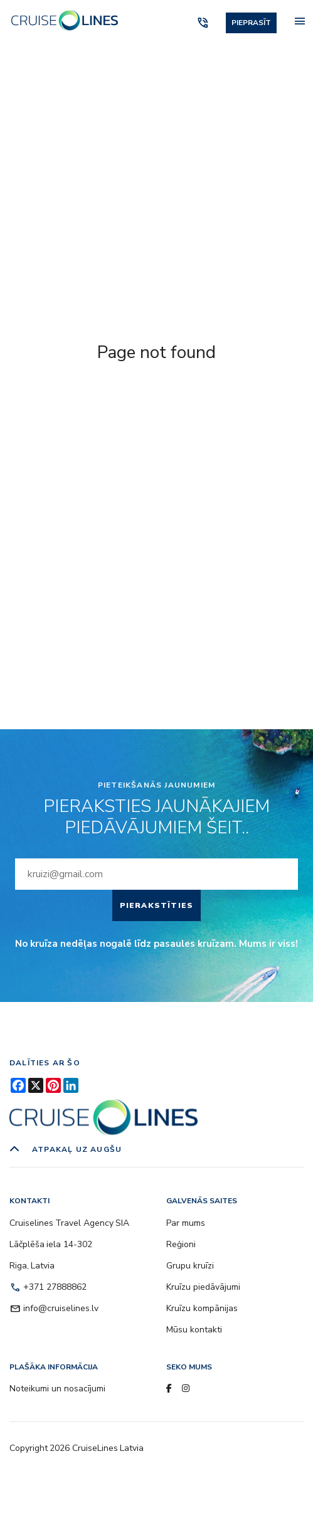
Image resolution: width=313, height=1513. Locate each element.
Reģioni (181, 1244)
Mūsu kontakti (194, 1330)
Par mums (185, 1223)
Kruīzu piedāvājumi (203, 1287)
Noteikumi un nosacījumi (57, 1388)
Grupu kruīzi (190, 1266)
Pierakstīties (157, 905)
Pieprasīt (251, 23)
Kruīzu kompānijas (202, 1308)
